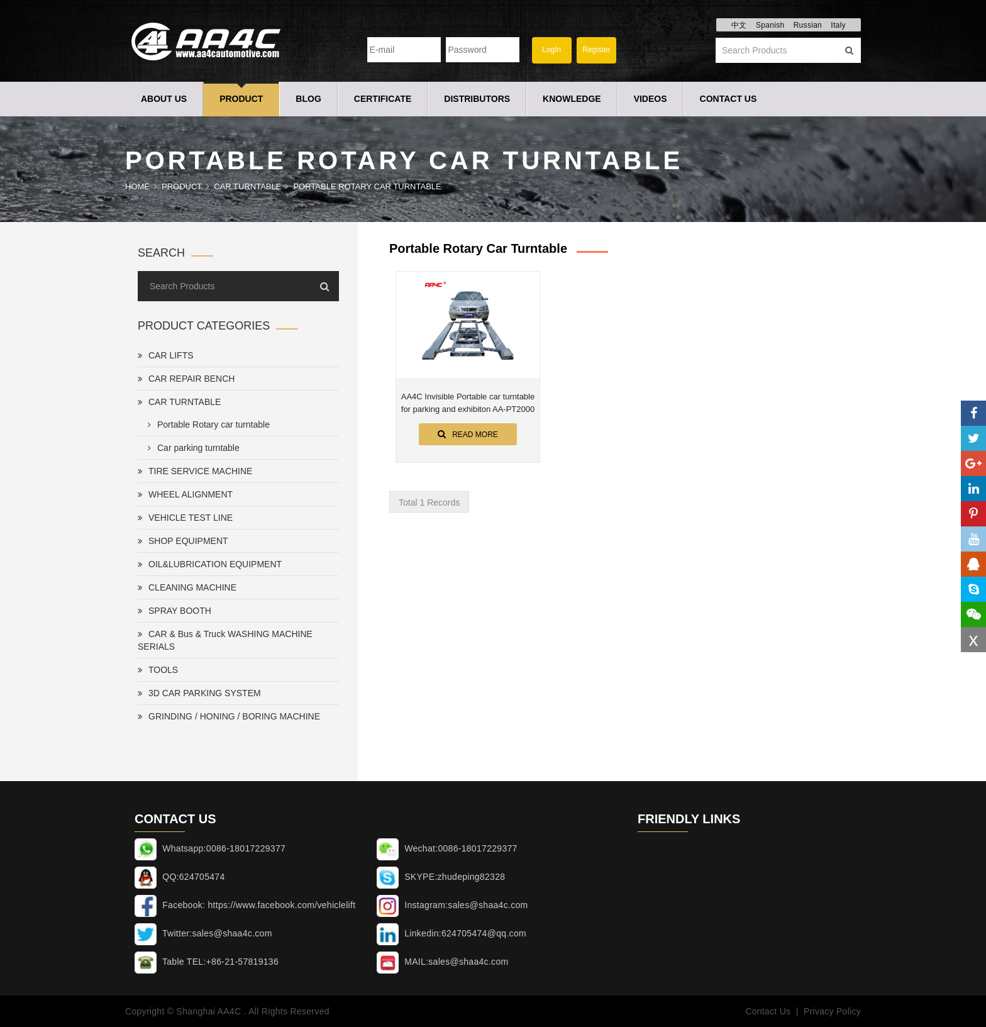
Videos (650, 99)
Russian (808, 25)
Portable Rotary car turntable (367, 186)
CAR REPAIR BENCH (186, 379)
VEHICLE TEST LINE (185, 518)
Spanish (770, 25)
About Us (164, 99)
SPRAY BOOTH (174, 611)
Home (137, 186)
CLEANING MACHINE (187, 587)
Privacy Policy (832, 1011)
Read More (468, 434)
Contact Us (728, 99)
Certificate (383, 99)
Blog (308, 99)
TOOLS (158, 670)
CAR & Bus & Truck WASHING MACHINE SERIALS (225, 640)
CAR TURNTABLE (247, 186)
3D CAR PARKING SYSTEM (199, 693)
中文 (739, 25)
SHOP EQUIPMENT (183, 541)
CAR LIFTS (166, 355)
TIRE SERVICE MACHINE (195, 471)
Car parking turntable (191, 448)
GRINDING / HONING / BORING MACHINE (229, 716)
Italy (838, 25)
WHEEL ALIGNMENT (185, 494)
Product (241, 99)
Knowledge (572, 99)
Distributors (477, 99)
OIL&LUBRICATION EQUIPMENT (210, 564)
